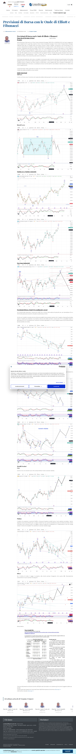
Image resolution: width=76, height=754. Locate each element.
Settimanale (48, 10)
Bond (16, 12)
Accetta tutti (56, 386)
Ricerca (41, 10)
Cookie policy (15, 745)
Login (69, 4)
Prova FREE (33, 10)
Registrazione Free (59, 744)
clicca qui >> (58, 689)
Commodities (26, 12)
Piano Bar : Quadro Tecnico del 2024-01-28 (10, 709)
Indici (50, 12)
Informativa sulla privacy (7, 745)
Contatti (67, 10)
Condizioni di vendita (7, 746)
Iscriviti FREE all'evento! (67, 751)
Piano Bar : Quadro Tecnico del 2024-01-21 (42, 709)
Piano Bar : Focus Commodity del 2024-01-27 (26, 709)
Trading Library (58, 10)
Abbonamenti (24, 10)
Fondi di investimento (44, 12)
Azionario (11, 12)
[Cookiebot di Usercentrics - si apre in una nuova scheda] (59, 367)
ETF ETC (37, 12)
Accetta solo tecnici (19, 386)
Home (8, 10)
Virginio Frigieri (33, 31)
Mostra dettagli (59, 382)
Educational (32, 12)
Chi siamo (15, 10)
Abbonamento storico (10, 31)
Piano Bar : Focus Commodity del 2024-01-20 (58, 709)
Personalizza (38, 386)
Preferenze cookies (21, 745)
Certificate (20, 12)
